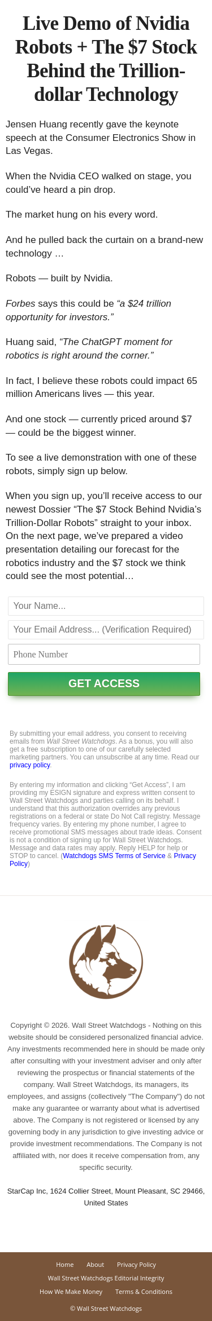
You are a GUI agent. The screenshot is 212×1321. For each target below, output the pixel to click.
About (95, 1264)
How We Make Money (71, 1291)
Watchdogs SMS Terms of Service (114, 856)
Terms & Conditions (143, 1291)
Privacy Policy (136, 1264)
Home (64, 1264)
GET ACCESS (104, 683)
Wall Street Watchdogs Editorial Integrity (106, 1278)
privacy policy (30, 765)
